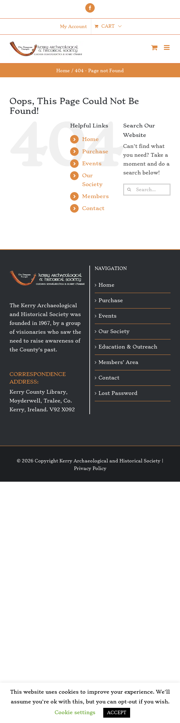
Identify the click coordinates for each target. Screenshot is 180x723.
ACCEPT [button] (116, 712)
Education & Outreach (128, 347)
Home (90, 139)
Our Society (114, 331)
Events (91, 163)
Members (95, 196)
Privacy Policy (90, 468)
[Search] (129, 190)
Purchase (95, 151)
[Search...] (147, 190)
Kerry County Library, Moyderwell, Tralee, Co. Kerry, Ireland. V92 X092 (42, 401)
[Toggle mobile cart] (154, 47)
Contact (93, 208)
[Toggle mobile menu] (167, 47)
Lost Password (118, 393)
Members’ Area (118, 362)
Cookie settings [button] (75, 712)
